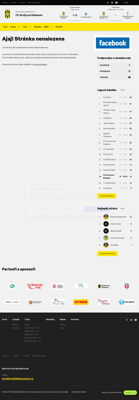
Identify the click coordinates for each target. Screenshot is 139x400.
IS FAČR (14, 2)
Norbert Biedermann (118, 217)
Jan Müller (114, 245)
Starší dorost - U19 (32, 328)
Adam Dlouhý (115, 224)
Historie (15, 324)
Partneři (59, 27)
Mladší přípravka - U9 (33, 341)
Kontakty (15, 328)
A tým (129, 2)
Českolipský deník (34, 2)
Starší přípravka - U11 (33, 338)
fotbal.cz (5, 2)
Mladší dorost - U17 (32, 331)
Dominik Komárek (117, 238)
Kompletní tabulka (107, 196)
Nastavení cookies (79, 392)
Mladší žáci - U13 (31, 334)
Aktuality (37, 27)
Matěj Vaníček (115, 231)
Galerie (63, 324)
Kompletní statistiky (107, 254)
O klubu (14, 27)
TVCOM (22, 2)
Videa (62, 328)
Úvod (5, 27)
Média (48, 27)
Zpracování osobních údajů (57, 392)
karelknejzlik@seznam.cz (17, 378)
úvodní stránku (40, 64)
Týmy (27, 27)
